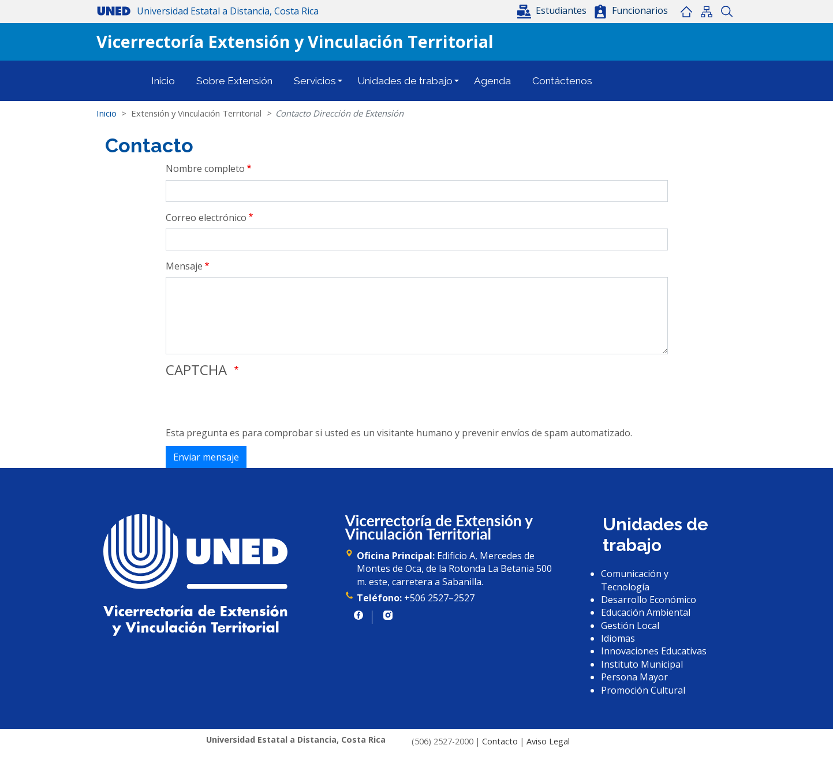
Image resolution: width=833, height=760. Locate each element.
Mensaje (184, 266)
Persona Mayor (634, 677)
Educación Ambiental (645, 612)
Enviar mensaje (206, 457)
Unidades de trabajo (405, 81)
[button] (553, 10)
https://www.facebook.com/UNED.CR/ (358, 615)
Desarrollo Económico (648, 599)
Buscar (727, 11)
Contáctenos (562, 81)
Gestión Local (630, 625)
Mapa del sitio (707, 11)
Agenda (492, 81)
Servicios (315, 81)
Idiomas (618, 638)
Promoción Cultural (643, 690)
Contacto (500, 741)
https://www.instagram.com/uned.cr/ (388, 615)
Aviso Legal (548, 741)
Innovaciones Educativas (654, 651)
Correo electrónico (206, 217)
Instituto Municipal (642, 664)
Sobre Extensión (234, 81)
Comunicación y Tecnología (634, 580)
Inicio (687, 11)
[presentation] (253, 403)
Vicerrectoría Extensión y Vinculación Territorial (295, 41)
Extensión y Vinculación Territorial (196, 113)
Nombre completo (205, 168)
